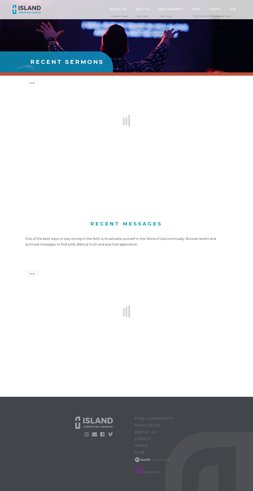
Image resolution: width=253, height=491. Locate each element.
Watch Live (144, 9)
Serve (207, 9)
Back (32, 82)
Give (235, 9)
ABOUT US (164, 9)
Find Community (187, 9)
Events (221, 9)
